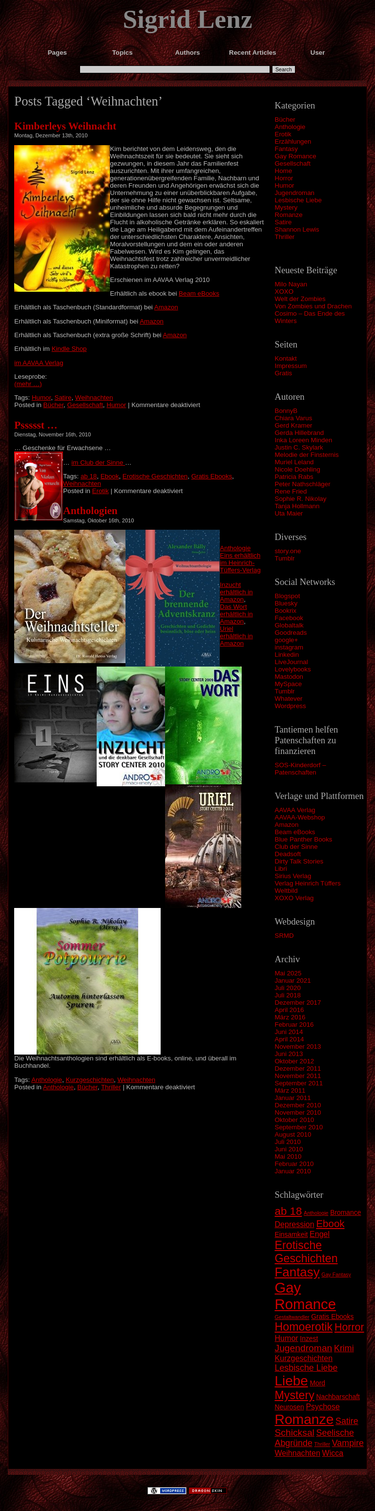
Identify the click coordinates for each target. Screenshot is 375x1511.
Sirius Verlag (293, 876)
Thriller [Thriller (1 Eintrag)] (322, 1444)
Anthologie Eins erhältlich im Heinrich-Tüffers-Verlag (240, 559)
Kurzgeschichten (90, 1079)
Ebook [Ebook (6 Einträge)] (330, 1223)
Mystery (286, 207)
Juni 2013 (289, 1054)
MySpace (288, 684)
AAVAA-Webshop (300, 817)
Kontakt (286, 358)
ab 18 (89, 476)
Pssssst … (35, 425)
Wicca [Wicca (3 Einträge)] (333, 1452)
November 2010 (298, 1112)
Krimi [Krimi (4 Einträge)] (344, 1348)
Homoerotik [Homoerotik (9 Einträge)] (304, 1326)
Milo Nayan (291, 284)
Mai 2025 (288, 973)
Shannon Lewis (297, 229)
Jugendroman (295, 192)
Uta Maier (289, 513)
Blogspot (287, 596)
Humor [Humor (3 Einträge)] (286, 1338)
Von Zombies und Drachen (313, 306)
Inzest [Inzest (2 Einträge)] (309, 1338)
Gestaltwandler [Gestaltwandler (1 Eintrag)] (292, 1317)
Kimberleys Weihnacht (65, 126)
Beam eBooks (295, 832)
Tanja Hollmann (297, 506)
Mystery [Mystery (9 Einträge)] (294, 1395)
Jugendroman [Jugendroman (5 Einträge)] (304, 1348)
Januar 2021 (293, 980)
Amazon (287, 824)
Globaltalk (289, 625)
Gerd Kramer (293, 425)
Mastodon (289, 676)
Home (283, 170)
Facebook (289, 618)
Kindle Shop (69, 348)
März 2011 (290, 1090)
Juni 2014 (289, 1032)
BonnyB (286, 410)
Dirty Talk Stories (299, 861)
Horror (284, 178)
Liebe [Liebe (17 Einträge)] (291, 1380)
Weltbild (286, 890)
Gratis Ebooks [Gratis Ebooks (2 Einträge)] (332, 1316)
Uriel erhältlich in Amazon (236, 636)
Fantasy (286, 148)
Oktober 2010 (294, 1119)
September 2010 (299, 1127)
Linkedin (287, 654)
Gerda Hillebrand (299, 432)
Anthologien (90, 511)
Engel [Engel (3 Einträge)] (320, 1234)
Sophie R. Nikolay (301, 498)
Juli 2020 (288, 988)
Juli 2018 (288, 995)
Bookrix (285, 610)
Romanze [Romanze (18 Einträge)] (304, 1419)
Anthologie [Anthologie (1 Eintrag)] (316, 1213)
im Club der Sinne (98, 462)
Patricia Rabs (294, 476)
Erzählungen (293, 141)
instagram (289, 647)
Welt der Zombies (300, 298)
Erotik (283, 134)
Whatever (289, 698)
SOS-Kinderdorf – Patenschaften (300, 768)
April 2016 (289, 1010)
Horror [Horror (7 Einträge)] (349, 1327)
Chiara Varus (293, 418)
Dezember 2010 (298, 1105)
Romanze (289, 214)
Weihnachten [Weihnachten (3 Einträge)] (297, 1452)
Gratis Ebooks (211, 476)
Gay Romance (295, 156)
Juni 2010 (289, 1149)
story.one (288, 551)
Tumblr (285, 558)
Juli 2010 (288, 1141)
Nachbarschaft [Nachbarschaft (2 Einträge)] (337, 1397)
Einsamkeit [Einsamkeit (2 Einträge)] (291, 1234)
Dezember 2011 (298, 1068)
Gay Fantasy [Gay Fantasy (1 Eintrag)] (336, 1274)
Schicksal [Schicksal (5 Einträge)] (294, 1432)
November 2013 (298, 1046)
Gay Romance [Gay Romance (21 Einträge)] (305, 1295)
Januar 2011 (293, 1097)
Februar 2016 (294, 1024)
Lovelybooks (293, 669)
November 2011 (298, 1075)
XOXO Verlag (294, 898)
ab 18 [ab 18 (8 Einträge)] (288, 1211)
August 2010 (293, 1134)
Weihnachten (94, 397)
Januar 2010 (293, 1171)
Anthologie (290, 126)
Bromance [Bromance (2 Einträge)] (345, 1212)
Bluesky (286, 603)
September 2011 (299, 1083)
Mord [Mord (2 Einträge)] (317, 1383)
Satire (283, 222)
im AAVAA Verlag (38, 363)
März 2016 (290, 1017)
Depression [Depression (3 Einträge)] (294, 1224)
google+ (286, 640)
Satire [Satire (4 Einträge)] (346, 1421)
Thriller (285, 236)
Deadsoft (288, 854)
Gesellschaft (293, 163)
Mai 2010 (288, 1156)
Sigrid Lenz (187, 19)
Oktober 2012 (294, 1061)
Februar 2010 (294, 1163)
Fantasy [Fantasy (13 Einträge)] (297, 1272)
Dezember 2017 (298, 1002)
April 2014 (289, 1039)
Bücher (285, 119)
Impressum (291, 365)
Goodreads (291, 632)
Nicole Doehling (297, 469)
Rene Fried (291, 491)
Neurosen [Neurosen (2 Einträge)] (289, 1407)
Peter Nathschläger (303, 484)
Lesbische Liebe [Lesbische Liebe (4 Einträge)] (306, 1368)
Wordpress (290, 706)
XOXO (284, 291)
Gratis (283, 373)
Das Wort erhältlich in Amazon (236, 614)
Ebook (110, 476)
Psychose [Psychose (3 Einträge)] (323, 1406)
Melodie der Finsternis (307, 454)
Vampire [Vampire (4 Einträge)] (348, 1443)
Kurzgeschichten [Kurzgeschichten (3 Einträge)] (304, 1358)
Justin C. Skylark (299, 447)
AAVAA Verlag (295, 810)
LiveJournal (291, 662)
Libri (281, 868)
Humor (284, 185)
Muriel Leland (294, 462)
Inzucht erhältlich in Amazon (236, 592)
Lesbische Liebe (298, 200)
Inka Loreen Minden (304, 440)
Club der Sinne (296, 846)
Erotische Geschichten (155, 476)
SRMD (284, 935)
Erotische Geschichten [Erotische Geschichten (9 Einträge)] (306, 1252)
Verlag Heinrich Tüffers (308, 883)
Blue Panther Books (304, 839)
